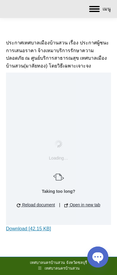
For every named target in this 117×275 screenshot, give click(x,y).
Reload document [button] (36, 204)
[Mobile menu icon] (100, 9)
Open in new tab (82, 204)
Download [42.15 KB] (28, 228)
